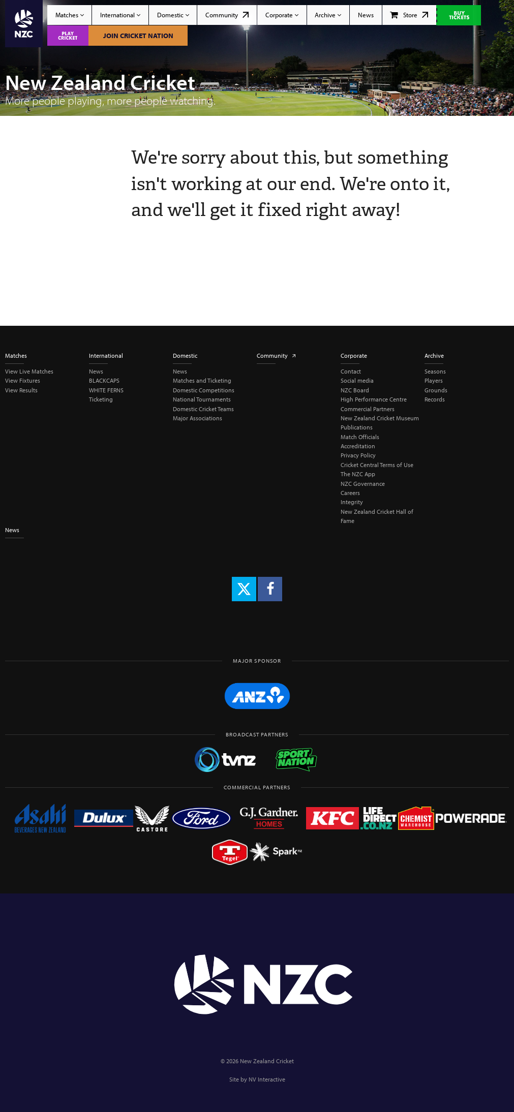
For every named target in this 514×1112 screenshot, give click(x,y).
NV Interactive (267, 1079)
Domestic (173, 15)
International (120, 15)
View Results (21, 390)
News (366, 15)
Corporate (281, 15)
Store (409, 15)
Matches (69, 15)
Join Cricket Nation (138, 35)
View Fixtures (22, 380)
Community (227, 15)
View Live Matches (29, 371)
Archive (328, 15)
